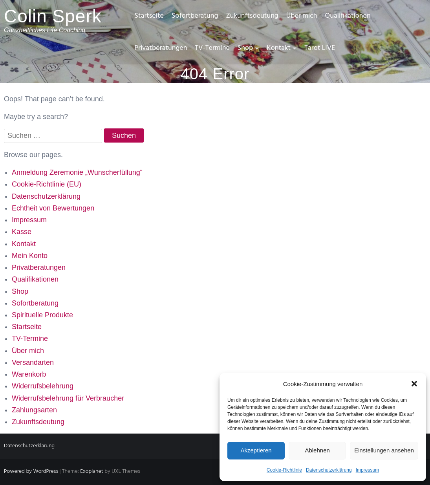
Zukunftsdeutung (252, 16)
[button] (414, 384)
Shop (245, 48)
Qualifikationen (347, 16)
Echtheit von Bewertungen (53, 208)
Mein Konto (30, 256)
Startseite (149, 16)
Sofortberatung (195, 16)
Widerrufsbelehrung (42, 386)
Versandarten (33, 362)
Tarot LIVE (319, 48)
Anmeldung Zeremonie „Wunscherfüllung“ (77, 172)
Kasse (21, 232)
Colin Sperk (53, 16)
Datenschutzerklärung (329, 470)
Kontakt (279, 48)
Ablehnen (317, 450)
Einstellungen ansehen (384, 450)
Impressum (367, 470)
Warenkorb (29, 374)
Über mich (301, 16)
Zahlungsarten (34, 410)
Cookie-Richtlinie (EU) (46, 184)
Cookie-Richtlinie (284, 470)
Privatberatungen (161, 48)
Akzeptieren (255, 450)
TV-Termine (212, 48)
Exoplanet (91, 471)
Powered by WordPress (31, 471)
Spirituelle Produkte (42, 315)
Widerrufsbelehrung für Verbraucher (68, 398)
